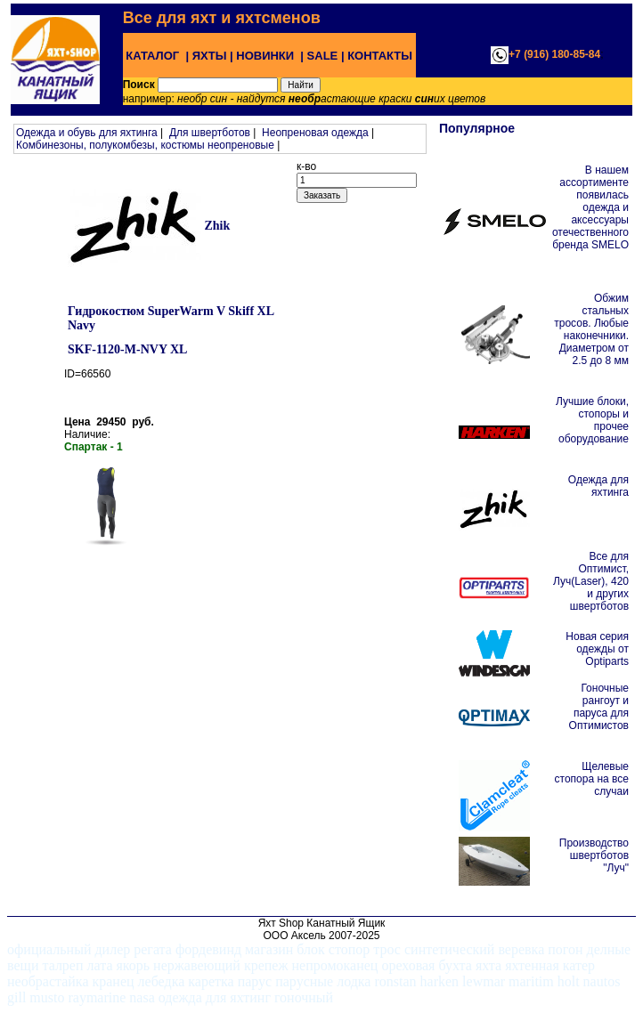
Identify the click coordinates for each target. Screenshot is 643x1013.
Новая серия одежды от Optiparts (597, 649)
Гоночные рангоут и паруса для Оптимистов (599, 707)
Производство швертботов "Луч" (594, 855)
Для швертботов (209, 132)
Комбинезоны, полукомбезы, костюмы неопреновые (145, 145)
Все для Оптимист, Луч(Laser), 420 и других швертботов (591, 581)
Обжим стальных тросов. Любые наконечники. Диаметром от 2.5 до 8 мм (591, 329)
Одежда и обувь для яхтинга (87, 132)
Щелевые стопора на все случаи (592, 779)
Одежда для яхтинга (598, 486)
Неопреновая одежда (315, 132)
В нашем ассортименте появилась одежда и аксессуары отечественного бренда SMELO (590, 207)
